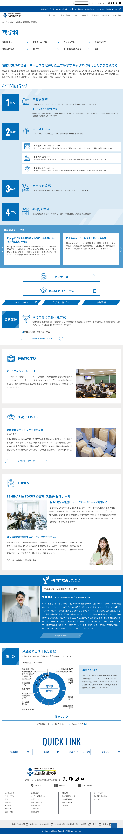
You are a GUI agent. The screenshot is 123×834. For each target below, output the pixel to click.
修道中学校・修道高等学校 (40, 824)
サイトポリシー (99, 799)
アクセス (93, 3)
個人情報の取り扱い (100, 796)
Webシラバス (77, 724)
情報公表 (65, 793)
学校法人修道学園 (18, 824)
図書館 (46, 752)
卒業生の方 (68, 9)
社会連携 (95, 15)
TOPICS (36, 48)
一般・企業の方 (78, 9)
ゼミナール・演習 (40, 42)
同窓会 (95, 824)
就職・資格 (117, 15)
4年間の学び (7, 42)
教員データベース (76, 752)
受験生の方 (44, 9)
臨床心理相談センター (69, 796)
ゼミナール (61, 277)
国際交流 (85, 15)
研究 (76, 15)
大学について (52, 15)
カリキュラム (69, 42)
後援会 (105, 824)
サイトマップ (98, 793)
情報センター (107, 752)
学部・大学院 (66, 15)
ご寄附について (101, 9)
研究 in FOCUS (8, 48)
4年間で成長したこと (72, 48)
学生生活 (105, 15)
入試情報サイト (16, 752)
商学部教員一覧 (43, 724)
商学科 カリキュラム (62, 291)
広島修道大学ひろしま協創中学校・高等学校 (71, 824)
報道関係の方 (89, 9)
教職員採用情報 (112, 9)
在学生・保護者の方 (56, 9)
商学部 (26, 22)
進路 (96, 48)
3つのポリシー (61, 724)
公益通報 (65, 805)
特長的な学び (100, 42)
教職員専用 (35, 812)
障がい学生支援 (67, 802)
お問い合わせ (102, 3)
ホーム (4, 22)
